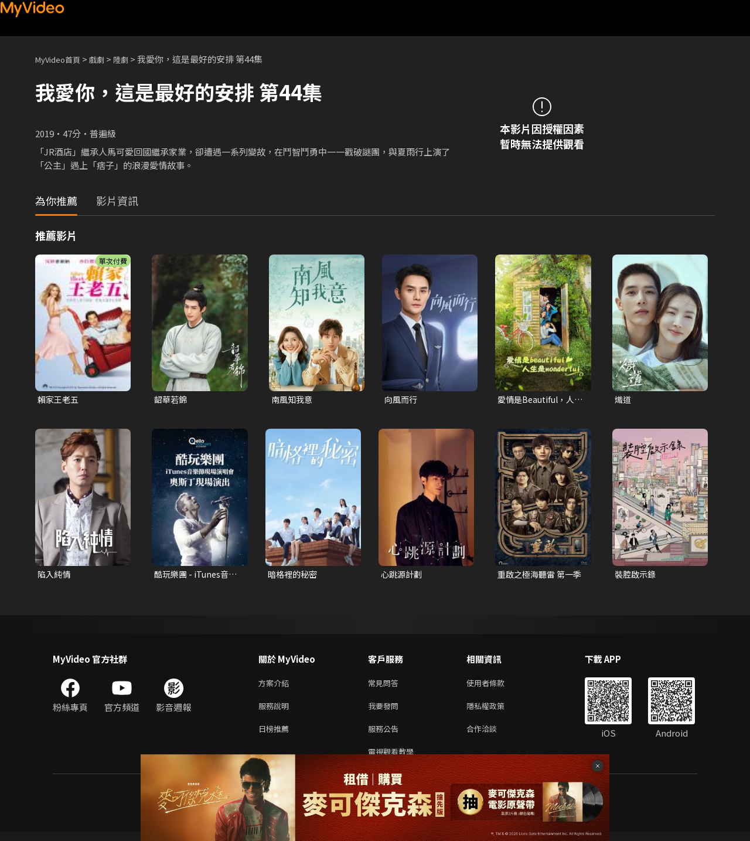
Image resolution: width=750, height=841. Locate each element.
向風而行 (402, 400)
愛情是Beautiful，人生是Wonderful (538, 400)
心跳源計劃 (403, 575)
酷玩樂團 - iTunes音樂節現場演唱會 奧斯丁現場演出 (194, 575)
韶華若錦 (171, 400)
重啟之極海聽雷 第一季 (537, 575)
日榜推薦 (276, 735)
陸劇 (132, 59)
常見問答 (385, 686)
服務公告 (385, 735)
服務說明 (276, 710)
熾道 (623, 400)
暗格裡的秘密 (294, 575)
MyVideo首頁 (61, 59)
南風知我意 (293, 400)
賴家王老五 (59, 400)
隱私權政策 (495, 710)
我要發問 (385, 710)
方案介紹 (276, 686)
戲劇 (106, 59)
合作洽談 (491, 735)
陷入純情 (55, 575)
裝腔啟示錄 (637, 575)
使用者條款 (495, 686)
